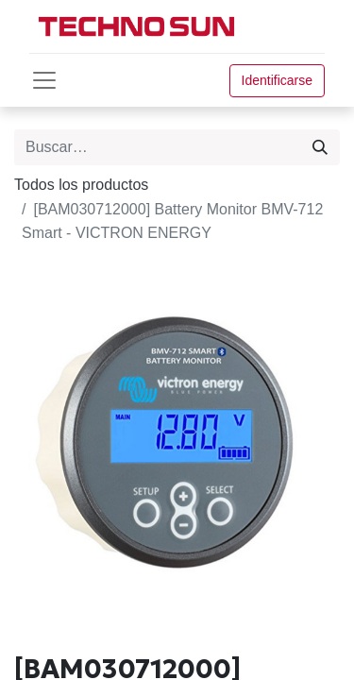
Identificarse (277, 80)
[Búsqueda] (320, 147)
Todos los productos (81, 185)
